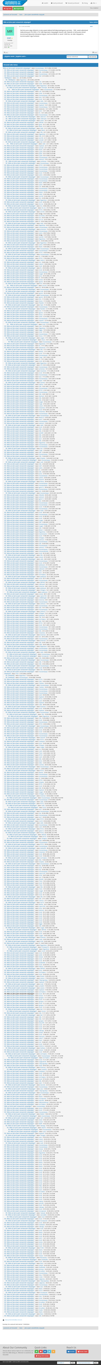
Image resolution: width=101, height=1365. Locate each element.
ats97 (40, 419)
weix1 (40, 1083)
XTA (40, 186)
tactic (40, 111)
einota (41, 1108)
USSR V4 (41, 1046)
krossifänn (42, 1191)
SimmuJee (44, 87)
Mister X (41, 530)
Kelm (40, 570)
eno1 (40, 439)
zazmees (41, 764)
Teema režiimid (93, 22)
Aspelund (41, 105)
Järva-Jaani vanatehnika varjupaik (34, 14)
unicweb (41, 140)
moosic (44, 1011)
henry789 (41, 1023)
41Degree (41, 538)
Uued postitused (57, 3)
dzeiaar (41, 957)
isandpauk (42, 741)
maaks (41, 1310)
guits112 (41, 487)
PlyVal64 (41, 303)
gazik (40, 124)
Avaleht (45, 3)
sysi (40, 877)
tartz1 (40, 1238)
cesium (41, 406)
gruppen (41, 997)
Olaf (40, 76)
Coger (40, 357)
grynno (41, 281)
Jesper (40, 153)
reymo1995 (43, 596)
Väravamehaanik (43, 551)
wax (41, 448)
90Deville (41, 495)
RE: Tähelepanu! (10, 80)
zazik (41, 462)
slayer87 (41, 320)
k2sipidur (42, 458)
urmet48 (41, 986)
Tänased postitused (72, 3)
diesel (40, 1065)
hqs (40, 813)
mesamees (43, 371)
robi (17, 78)
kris (40, 198)
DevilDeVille (42, 962)
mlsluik (41, 1265)
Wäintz (41, 192)
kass (40, 97)
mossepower (45, 656)
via (40, 749)
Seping (41, 1201)
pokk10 (41, 477)
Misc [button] (94, 3)
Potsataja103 (45, 947)
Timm (40, 753)
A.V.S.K (41, 1290)
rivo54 (41, 821)
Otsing (85, 3)
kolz (40, 299)
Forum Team (82, 1351)
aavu (41, 1089)
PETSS (41, 165)
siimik (40, 83)
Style (41, 305)
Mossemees (43, 1257)
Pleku (40, 1186)
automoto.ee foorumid (10, 14)
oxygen (41, 274)
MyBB (10, 1361)
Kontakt (71, 1351)
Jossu (40, 276)
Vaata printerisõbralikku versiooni (13, 1320)
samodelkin (43, 1215)
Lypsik (40, 151)
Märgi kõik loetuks (42, 1356)
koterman (41, 586)
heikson (41, 384)
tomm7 (41, 1122)
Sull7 (40, 466)
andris (42, 120)
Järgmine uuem (20, 56)
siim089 (41, 433)
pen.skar (41, 1203)
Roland (42, 976)
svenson (41, 900)
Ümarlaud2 (7, 673)
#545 (91, 26)
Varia (20, 14)
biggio (41, 330)
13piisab (42, 1213)
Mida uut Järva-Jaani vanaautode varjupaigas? (17, 68)
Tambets (41, 683)
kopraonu (41, 1036)
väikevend (41, 569)
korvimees (42, 215)
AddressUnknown (44, 1102)
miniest (41, 557)
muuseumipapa (39, 68)
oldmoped (43, 118)
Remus (42, 481)
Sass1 (40, 1040)
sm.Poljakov (42, 574)
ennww (41, 279)
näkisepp (41, 1030)
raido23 (42, 260)
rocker (41, 1277)
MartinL (41, 351)
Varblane (42, 1048)
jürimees (41, 1269)
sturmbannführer (43, 1294)
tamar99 (41, 479)
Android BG (26, 1361)
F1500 (42, 1248)
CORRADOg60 (43, 598)
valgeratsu (42, 1279)
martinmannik (43, 534)
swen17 (41, 1038)
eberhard (41, 396)
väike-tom (43, 116)
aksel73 (44, 1127)
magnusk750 (42, 1061)
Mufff (40, 1123)
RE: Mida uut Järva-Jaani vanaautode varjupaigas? (19, 70)
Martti (40, 126)
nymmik (41, 237)
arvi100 (41, 138)
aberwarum (42, 347)
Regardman (23, 80)
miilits (40, 194)
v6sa (40, 1275)
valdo (41, 101)
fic (39, 113)
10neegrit (42, 1135)
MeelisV (42, 1114)
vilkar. (40, 763)
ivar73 (42, 902)
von (40, 1042)
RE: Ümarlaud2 (10, 675)
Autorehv (42, 1085)
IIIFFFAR (41, 122)
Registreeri (18, 8)
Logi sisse (7, 8)
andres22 (41, 159)
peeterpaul (42, 565)
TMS (40, 429)
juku (40, 1094)
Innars (41, 301)
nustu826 (44, 1069)
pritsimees (43, 161)
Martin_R (41, 417)
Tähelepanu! (8, 78)
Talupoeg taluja (43, 980)
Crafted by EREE (16, 1361)
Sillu (40, 72)
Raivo (41, 1263)
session (42, 978)
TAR (40, 617)
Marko (41, 1096)
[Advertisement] (50, 1339)
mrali (9, 38)
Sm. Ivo (41, 204)
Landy (40, 939)
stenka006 (43, 848)
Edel (40, 452)
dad (41, 142)
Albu (40, 860)
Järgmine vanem (9, 56)
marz (40, 1296)
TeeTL (42, 1118)
